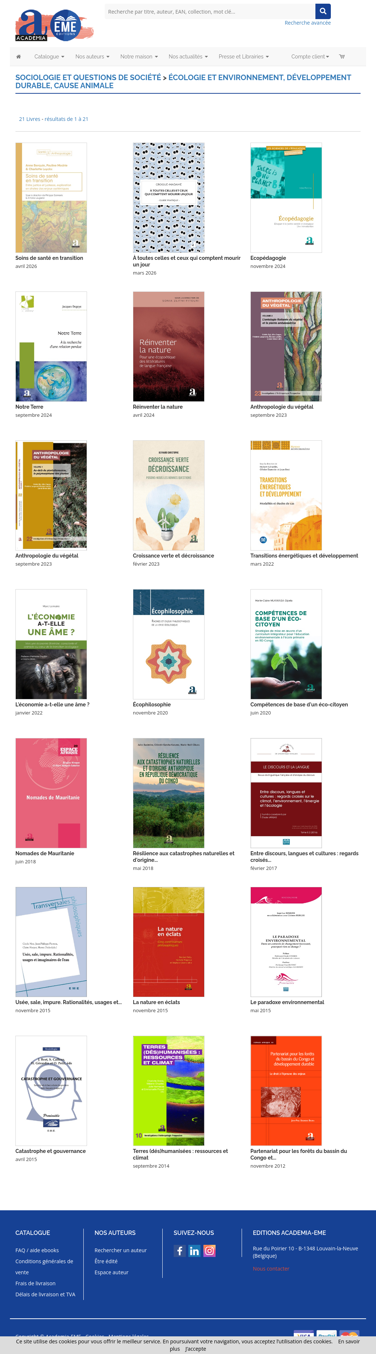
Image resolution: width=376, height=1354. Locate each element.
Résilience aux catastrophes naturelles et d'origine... (184, 856)
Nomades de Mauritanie (44, 853)
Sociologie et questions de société (86, 77)
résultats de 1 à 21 (67, 118)
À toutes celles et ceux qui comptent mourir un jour (187, 261)
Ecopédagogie (268, 258)
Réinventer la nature (158, 406)
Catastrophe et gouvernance (50, 1151)
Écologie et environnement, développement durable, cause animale (179, 81)
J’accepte (195, 1348)
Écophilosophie (152, 704)
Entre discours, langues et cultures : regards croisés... (304, 856)
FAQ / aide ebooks (37, 1249)
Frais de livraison (35, 1282)
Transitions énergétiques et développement (304, 555)
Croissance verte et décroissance (173, 555)
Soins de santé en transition (49, 258)
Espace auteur (112, 1271)
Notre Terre (29, 406)
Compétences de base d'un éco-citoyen (299, 704)
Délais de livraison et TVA (45, 1293)
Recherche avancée (308, 22)
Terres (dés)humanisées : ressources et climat (180, 1154)
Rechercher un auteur (121, 1249)
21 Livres (30, 118)
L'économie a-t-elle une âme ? (52, 704)
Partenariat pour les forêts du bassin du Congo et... (298, 1154)
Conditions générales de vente (44, 1266)
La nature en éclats (156, 1002)
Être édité (106, 1260)
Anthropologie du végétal (281, 406)
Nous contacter (271, 1268)
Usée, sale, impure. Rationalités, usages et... (68, 1002)
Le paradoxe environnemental (287, 1002)
